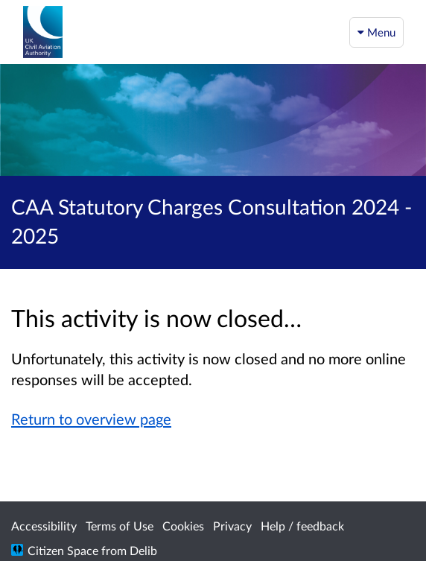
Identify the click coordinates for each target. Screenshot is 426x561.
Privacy (232, 526)
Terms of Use (119, 526)
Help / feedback (302, 526)
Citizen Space (63, 550)
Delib (143, 550)
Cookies (183, 526)
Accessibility (44, 526)
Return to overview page (91, 419)
